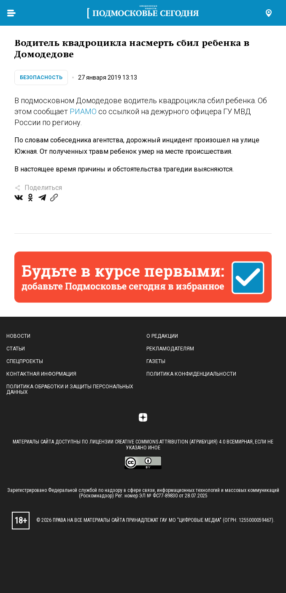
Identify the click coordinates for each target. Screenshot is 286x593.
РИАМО (83, 111)
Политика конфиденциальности (191, 374)
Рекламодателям (170, 349)
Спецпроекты (24, 361)
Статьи (15, 349)
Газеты (155, 361)
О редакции (162, 336)
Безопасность (41, 77)
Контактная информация (41, 374)
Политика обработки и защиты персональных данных (69, 389)
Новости (18, 336)
